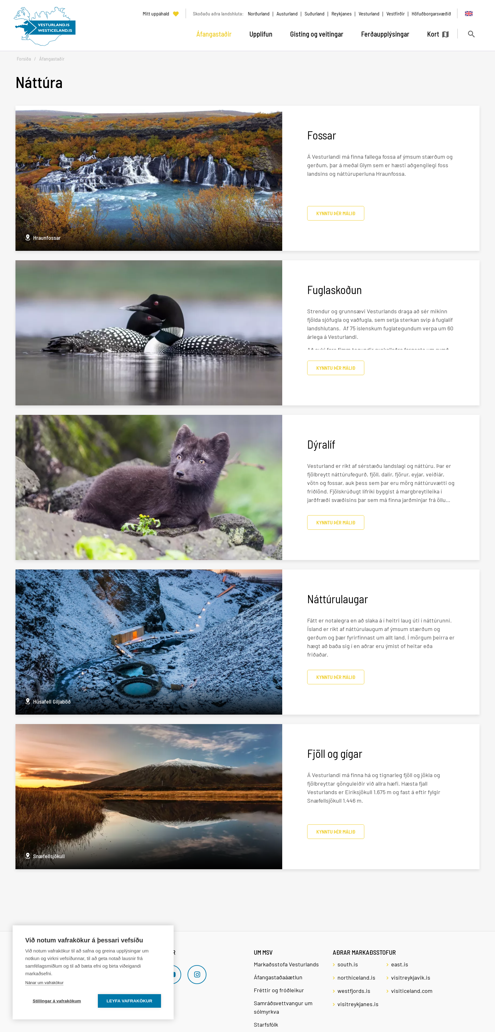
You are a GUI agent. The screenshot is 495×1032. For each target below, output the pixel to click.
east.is (399, 964)
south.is (347, 964)
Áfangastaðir (51, 59)
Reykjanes (341, 13)
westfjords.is (353, 990)
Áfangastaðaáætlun (278, 977)
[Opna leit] (471, 34)
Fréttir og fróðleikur (279, 990)
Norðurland (259, 13)
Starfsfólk (266, 1024)
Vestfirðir (395, 13)
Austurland (287, 13)
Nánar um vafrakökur (44, 982)
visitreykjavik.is (410, 977)
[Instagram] (197, 974)
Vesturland (369, 13)
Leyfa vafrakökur (129, 1001)
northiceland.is (356, 977)
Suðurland (315, 13)
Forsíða (24, 59)
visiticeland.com (411, 990)
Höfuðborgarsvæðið (431, 13)
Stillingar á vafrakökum (57, 1001)
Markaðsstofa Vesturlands (286, 964)
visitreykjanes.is (358, 1003)
